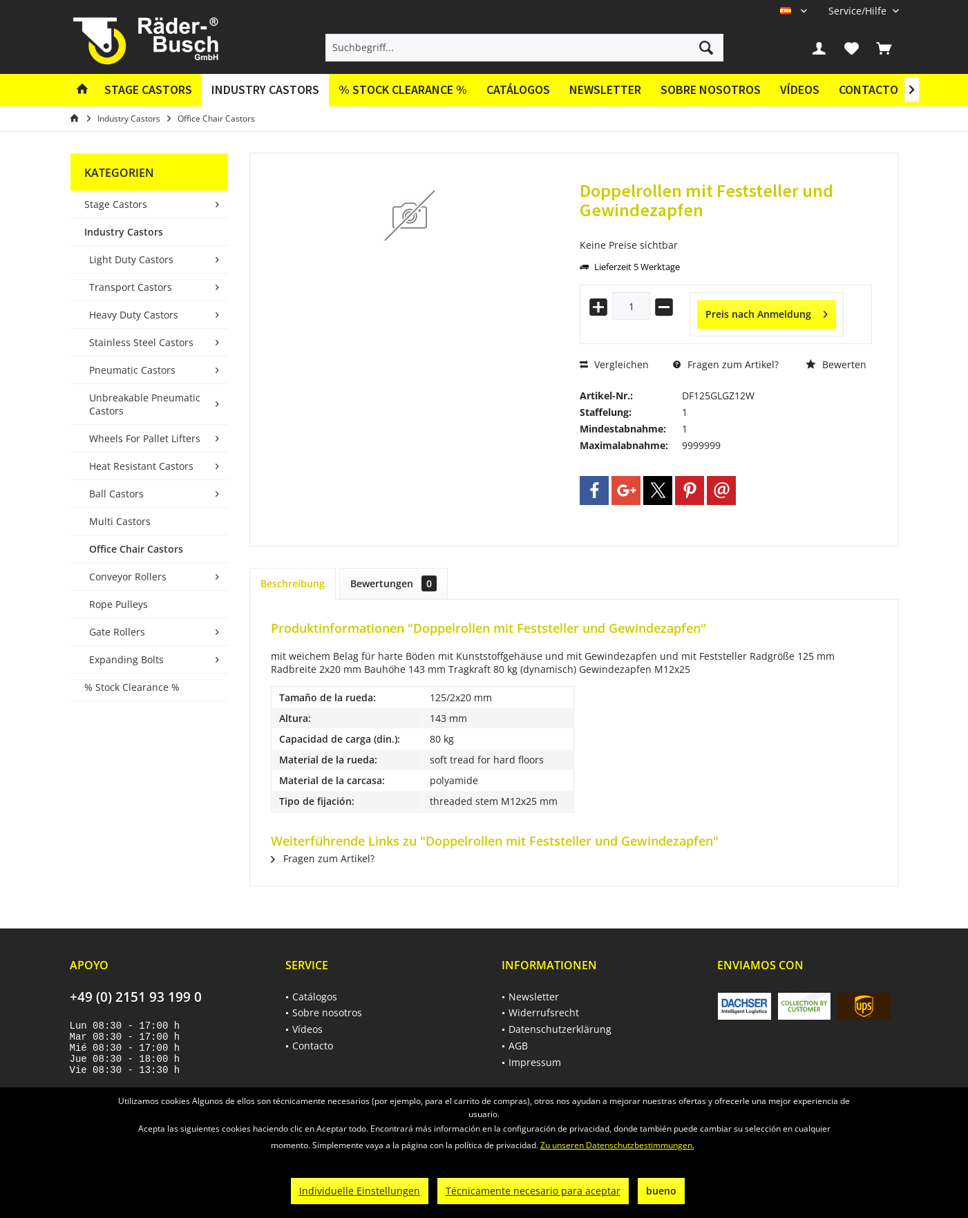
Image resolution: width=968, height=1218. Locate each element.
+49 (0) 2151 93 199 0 (136, 997)
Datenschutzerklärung (560, 1029)
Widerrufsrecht (544, 1012)
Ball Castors (116, 493)
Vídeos (799, 89)
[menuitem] (858, 10)
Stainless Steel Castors (141, 342)
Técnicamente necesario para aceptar (533, 1190)
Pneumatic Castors (132, 370)
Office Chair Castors (136, 548)
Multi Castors (120, 521)
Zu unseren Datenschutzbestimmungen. (617, 1145)
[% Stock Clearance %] (403, 90)
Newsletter (605, 89)
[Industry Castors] (265, 90)
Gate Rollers (117, 631)
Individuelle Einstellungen (359, 1190)
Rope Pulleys (118, 604)
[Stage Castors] (148, 90)
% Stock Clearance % (132, 687)
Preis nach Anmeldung (766, 312)
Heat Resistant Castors (141, 466)
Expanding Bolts (126, 659)
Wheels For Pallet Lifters (144, 438)
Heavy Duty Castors (133, 314)
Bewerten (836, 364)
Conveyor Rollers (128, 576)
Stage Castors (115, 204)
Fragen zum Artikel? (726, 364)
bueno (661, 1190)
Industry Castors (123, 231)
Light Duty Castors (131, 259)
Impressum (535, 1062)
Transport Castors (130, 287)
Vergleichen (614, 364)
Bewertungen (393, 583)
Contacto (868, 89)
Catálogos (518, 89)
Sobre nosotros (711, 89)
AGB (518, 1045)
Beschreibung (292, 583)
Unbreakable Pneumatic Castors (144, 404)
